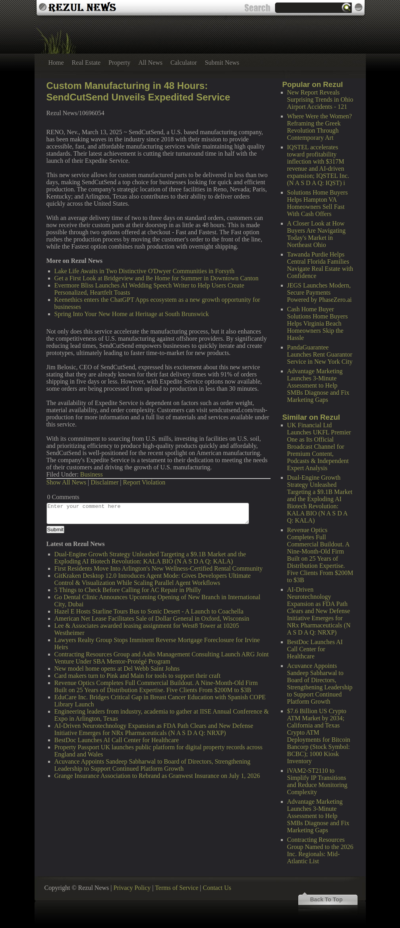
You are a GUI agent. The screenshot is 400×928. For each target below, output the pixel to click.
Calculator (183, 62)
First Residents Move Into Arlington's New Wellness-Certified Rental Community (158, 568)
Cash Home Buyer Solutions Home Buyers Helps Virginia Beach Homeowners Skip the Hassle (317, 323)
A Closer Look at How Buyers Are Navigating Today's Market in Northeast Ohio (316, 234)
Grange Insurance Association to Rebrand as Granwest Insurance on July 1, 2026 (157, 775)
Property (119, 62)
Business (91, 474)
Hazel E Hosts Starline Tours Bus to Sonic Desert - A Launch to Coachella (148, 611)
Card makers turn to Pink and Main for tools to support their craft (137, 675)
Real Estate (86, 62)
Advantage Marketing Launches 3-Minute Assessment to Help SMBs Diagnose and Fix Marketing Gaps (318, 385)
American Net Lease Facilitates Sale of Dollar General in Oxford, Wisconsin (151, 618)
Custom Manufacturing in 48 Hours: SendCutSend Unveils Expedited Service (138, 91)
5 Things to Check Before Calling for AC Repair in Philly (127, 590)
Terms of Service (176, 887)
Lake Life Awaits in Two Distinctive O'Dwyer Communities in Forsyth (144, 271)
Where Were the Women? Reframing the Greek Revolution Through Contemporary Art (319, 127)
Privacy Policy (132, 887)
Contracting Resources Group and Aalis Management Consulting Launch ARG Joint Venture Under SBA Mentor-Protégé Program (161, 658)
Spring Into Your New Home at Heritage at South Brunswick (131, 314)
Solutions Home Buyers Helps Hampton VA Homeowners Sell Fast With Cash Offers (317, 203)
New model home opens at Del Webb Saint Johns (117, 668)
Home (56, 62)
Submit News (222, 62)
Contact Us (217, 887)
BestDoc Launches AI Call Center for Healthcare (315, 649)
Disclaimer (104, 482)
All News (150, 62)
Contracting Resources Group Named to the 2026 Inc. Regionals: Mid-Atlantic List (320, 850)
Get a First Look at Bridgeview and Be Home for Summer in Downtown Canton (156, 278)
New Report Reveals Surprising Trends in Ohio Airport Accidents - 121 (320, 99)
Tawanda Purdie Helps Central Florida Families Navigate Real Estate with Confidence (320, 265)
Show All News (66, 482)
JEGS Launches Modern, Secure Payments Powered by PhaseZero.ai (319, 292)
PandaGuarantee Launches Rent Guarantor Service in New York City (320, 354)
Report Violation (144, 482)
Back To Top (326, 899)
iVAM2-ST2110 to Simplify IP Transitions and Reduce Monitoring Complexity (317, 781)
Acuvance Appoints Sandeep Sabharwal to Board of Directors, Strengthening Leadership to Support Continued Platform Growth (320, 683)
